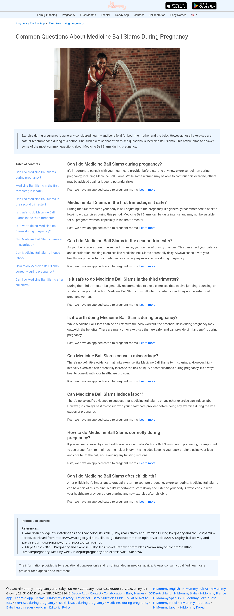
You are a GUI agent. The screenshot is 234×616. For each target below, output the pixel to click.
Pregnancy (68, 15)
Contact (139, 15)
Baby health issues (19, 607)
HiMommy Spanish (167, 598)
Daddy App (122, 15)
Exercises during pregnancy (66, 23)
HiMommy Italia (186, 593)
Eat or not (83, 598)
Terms (39, 598)
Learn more (147, 189)
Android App (24, 598)
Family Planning (47, 15)
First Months (88, 15)
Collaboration (157, 15)
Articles (41, 607)
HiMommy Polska (195, 588)
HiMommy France (213, 593)
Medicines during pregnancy (127, 603)
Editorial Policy (60, 607)
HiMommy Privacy (60, 598)
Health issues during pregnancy (81, 603)
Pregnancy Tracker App (30, 23)
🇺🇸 (193, 15)
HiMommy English (166, 588)
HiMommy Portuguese (199, 598)
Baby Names (178, 15)
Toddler (105, 15)
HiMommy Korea (192, 607)
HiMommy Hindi (165, 603)
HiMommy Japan (165, 607)
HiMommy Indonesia (195, 603)
